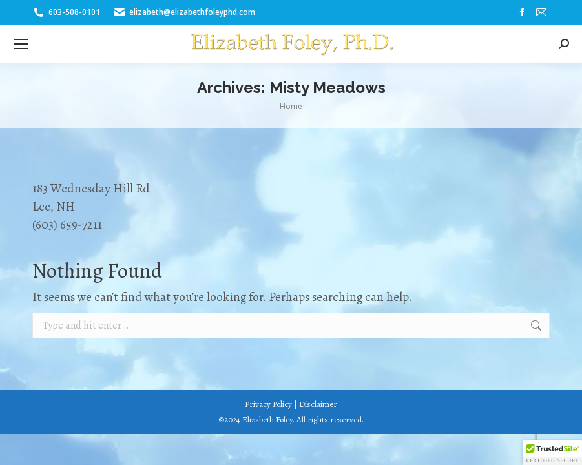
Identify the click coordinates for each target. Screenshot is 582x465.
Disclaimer (318, 403)
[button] (552, 452)
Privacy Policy (268, 403)
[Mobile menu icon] (20, 44)
